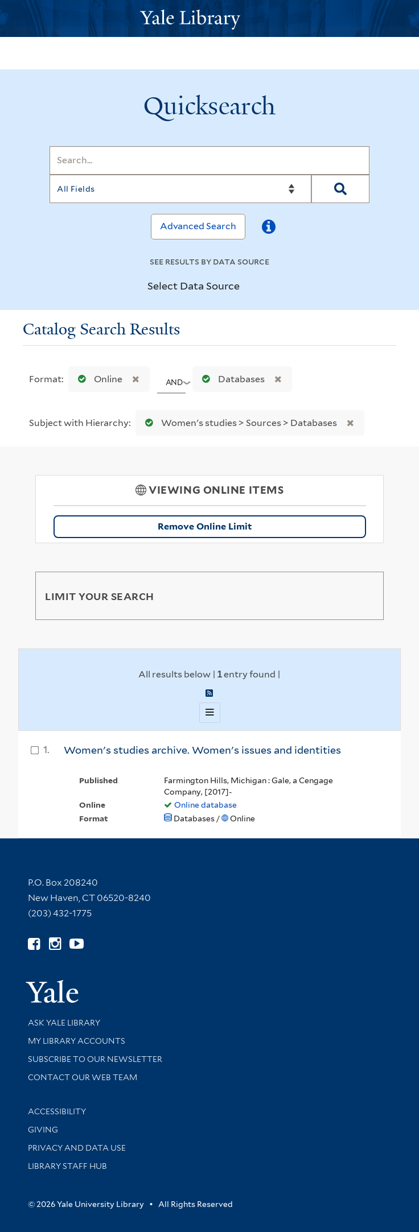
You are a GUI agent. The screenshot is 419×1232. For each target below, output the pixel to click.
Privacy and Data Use (77, 1147)
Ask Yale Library (64, 1022)
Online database (205, 804)
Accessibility (57, 1111)
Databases (230, 379)
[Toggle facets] (361, 595)
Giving (43, 1129)
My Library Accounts (76, 1040)
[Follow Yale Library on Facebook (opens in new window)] (34, 944)
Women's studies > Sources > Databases (238, 422)
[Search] (209, 160)
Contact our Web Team (82, 1077)
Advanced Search (198, 226)
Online (97, 379)
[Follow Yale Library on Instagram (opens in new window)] (55, 944)
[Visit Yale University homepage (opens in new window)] (52, 988)
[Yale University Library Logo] (209, 18)
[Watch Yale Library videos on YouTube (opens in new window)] (76, 944)
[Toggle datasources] (249, 286)
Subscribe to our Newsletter (95, 1059)
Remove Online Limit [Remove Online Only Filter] (258, 527)
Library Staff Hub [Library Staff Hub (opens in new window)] (67, 1166)
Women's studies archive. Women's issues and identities (202, 750)
